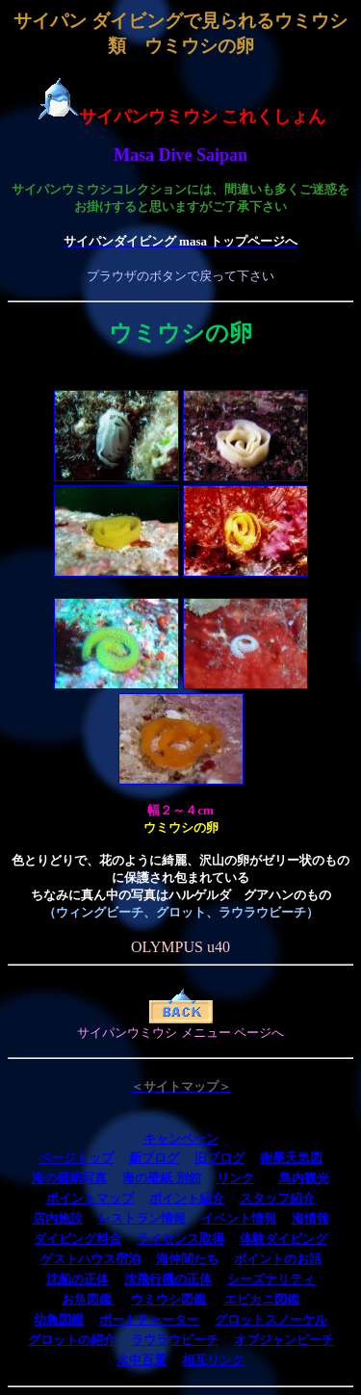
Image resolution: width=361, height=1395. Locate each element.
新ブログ (154, 1157)
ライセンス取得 (180, 1238)
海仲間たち (187, 1259)
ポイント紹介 (186, 1198)
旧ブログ (219, 1157)
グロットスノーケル (271, 1319)
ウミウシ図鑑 (170, 1299)
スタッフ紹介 (277, 1198)
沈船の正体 (77, 1279)
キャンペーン (181, 1138)
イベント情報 (238, 1218)
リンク (235, 1178)
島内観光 (304, 1178)
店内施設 (58, 1218)
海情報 (310, 1218)
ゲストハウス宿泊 (90, 1259)
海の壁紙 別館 (161, 1178)
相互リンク (213, 1360)
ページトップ (76, 1157)
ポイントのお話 (278, 1259)
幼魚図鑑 (59, 1319)
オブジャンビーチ (284, 1339)
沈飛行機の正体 (168, 1279)
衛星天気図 (291, 1157)
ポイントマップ (90, 1198)
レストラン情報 (142, 1218)
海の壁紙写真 (69, 1178)
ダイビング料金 (77, 1238)
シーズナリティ (271, 1279)
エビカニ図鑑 (261, 1299)
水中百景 (141, 1360)
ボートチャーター (149, 1319)
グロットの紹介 (72, 1339)
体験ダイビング (283, 1238)
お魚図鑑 (88, 1299)
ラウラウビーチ (175, 1339)
